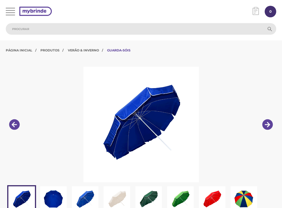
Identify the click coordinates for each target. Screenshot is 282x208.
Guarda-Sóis (118, 50)
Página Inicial (19, 50)
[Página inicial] (35, 12)
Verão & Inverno (83, 50)
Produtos (49, 50)
